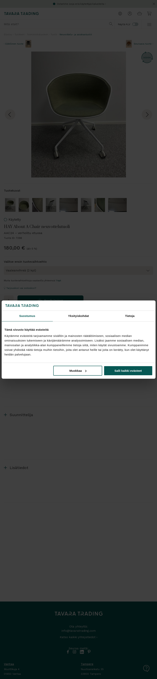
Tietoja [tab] (129, 316)
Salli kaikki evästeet (128, 370)
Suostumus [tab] (27, 316)
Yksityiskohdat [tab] (78, 316)
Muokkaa (77, 370)
